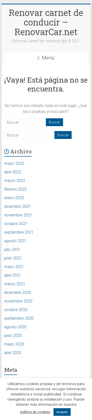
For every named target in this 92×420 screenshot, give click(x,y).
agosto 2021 (15, 241)
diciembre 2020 (17, 292)
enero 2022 (14, 197)
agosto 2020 (15, 327)
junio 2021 (13, 258)
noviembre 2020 (18, 301)
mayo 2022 (14, 163)
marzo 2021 (14, 284)
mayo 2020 (14, 344)
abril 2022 (12, 172)
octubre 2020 (15, 309)
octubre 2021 (15, 223)
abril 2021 (12, 275)
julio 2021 (12, 249)
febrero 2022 (15, 189)
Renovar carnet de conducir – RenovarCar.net (46, 22)
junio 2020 (13, 335)
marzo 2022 (14, 180)
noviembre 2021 (18, 215)
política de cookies (35, 412)
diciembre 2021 (17, 206)
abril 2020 (12, 352)
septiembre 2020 (19, 318)
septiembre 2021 (19, 232)
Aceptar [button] (62, 412)
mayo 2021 (14, 266)
